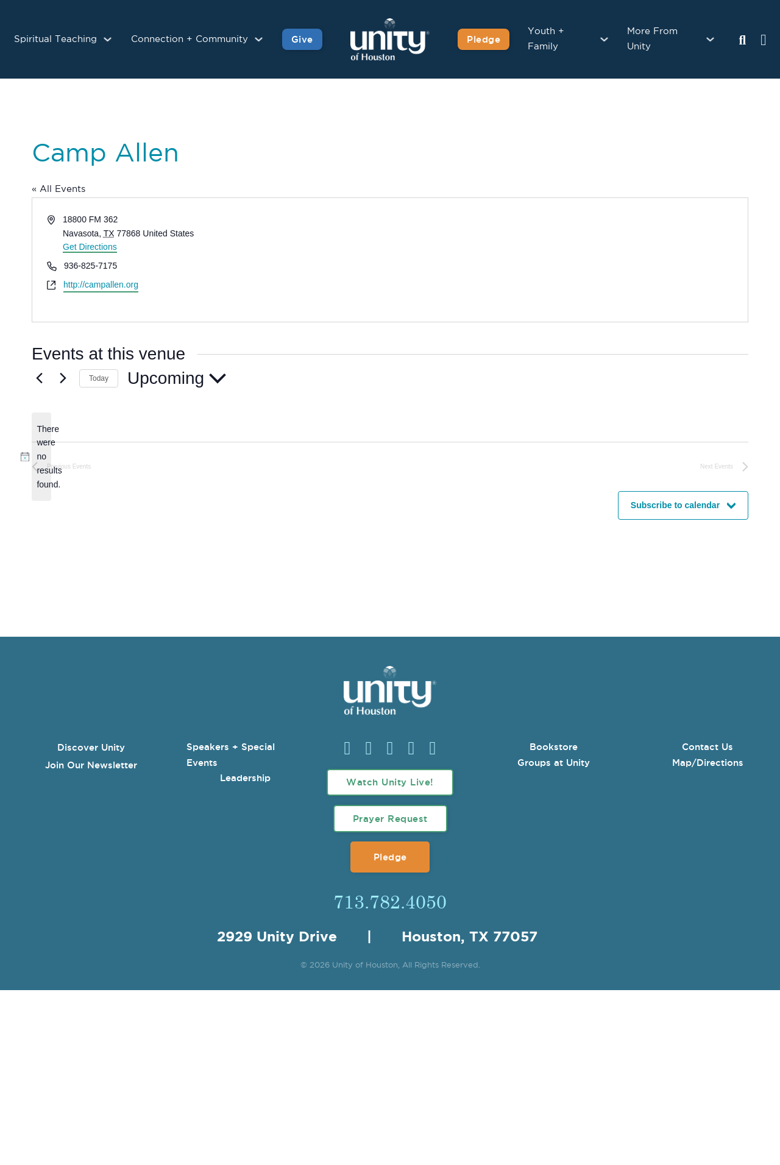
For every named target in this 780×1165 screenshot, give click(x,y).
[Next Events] (62, 378)
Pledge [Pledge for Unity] (483, 39)
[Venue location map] (568, 260)
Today (98, 378)
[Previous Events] (39, 378)
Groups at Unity (553, 762)
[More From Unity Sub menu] (710, 39)
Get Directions (90, 247)
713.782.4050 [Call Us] (390, 901)
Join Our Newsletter (91, 765)
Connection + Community (189, 39)
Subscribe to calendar (675, 505)
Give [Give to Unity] (302, 39)
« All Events (58, 189)
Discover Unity (91, 747)
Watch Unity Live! (390, 782)
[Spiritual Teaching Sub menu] (107, 39)
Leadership (245, 778)
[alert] (41, 457)
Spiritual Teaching (55, 39)
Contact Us (707, 747)
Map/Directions (707, 762)
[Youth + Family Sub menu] (604, 39)
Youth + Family (546, 39)
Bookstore (554, 747)
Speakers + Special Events (230, 755)
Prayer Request (390, 818)
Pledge (390, 857)
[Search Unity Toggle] (742, 41)
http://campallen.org (100, 284)
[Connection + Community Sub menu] (258, 39)
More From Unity (652, 39)
